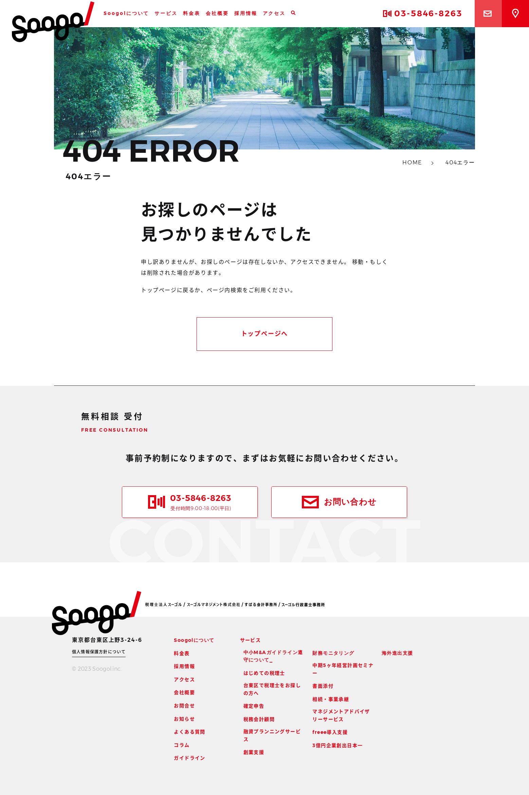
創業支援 (253, 752)
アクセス (274, 13)
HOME (413, 162)
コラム (181, 745)
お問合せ (184, 706)
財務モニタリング (333, 653)
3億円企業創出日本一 (337, 745)
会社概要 (217, 13)
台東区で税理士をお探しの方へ (272, 689)
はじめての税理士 (264, 673)
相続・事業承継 (330, 699)
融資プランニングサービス (272, 735)
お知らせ (184, 719)
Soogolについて (126, 13)
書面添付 (322, 686)
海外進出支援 (397, 653)
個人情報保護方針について (99, 651)
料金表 (191, 13)
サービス (166, 13)
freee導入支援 (330, 732)
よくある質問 (189, 732)
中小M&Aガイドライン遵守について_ (273, 656)
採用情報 (245, 13)
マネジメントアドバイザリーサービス (341, 715)
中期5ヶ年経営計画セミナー (342, 669)
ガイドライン (189, 758)
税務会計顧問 (259, 719)
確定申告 (253, 706)
